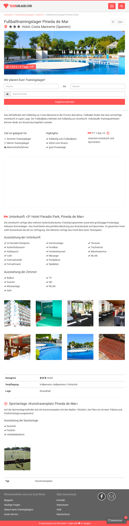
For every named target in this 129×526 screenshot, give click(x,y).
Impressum (62, 505)
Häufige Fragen (12, 505)
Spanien (40, 15)
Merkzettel (117, 519)
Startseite (8, 15)
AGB (59, 509)
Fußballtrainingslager (24, 15)
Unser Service (11, 514)
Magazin (8, 500)
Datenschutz (63, 514)
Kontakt (61, 500)
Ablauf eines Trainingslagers (18, 509)
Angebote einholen (64, 102)
